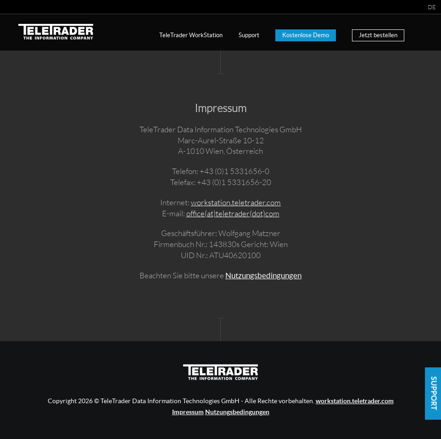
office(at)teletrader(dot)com (232, 213)
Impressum (188, 412)
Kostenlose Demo (305, 35)
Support (249, 35)
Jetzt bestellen (378, 35)
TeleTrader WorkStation (191, 35)
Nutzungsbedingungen (263, 275)
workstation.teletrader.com (236, 202)
